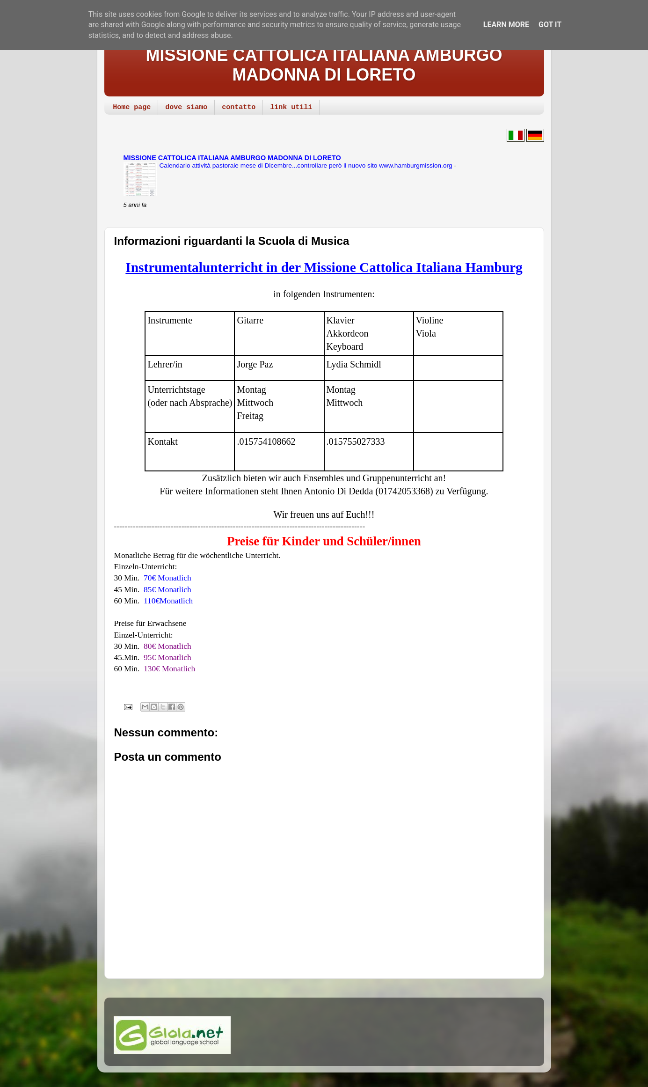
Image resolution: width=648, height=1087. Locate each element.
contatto (238, 107)
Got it (550, 24)
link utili (291, 107)
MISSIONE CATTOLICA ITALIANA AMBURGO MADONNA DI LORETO (324, 64)
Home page (132, 107)
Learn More (506, 24)
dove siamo (186, 107)
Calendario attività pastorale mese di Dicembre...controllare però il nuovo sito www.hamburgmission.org (307, 165)
